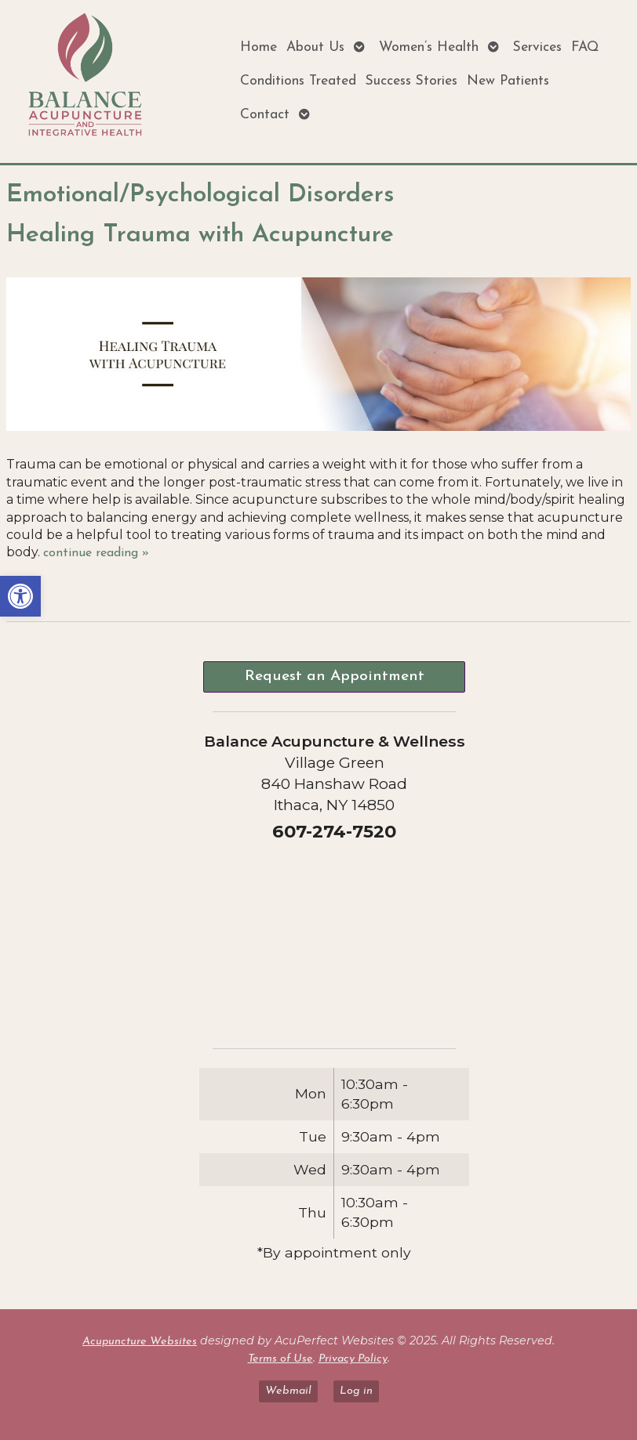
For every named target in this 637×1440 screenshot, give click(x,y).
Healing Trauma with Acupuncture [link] (200, 235)
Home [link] (258, 47)
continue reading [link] (96, 553)
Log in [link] (356, 1391)
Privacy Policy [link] (353, 1359)
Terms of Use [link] (280, 1359)
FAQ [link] (585, 47)
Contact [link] (264, 114)
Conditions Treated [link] (298, 81)
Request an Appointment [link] (334, 676)
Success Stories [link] (411, 81)
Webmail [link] (288, 1391)
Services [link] (537, 47)
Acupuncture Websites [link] (139, 1342)
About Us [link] (315, 47)
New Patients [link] (508, 81)
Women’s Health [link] (429, 47)
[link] (20, 596)
